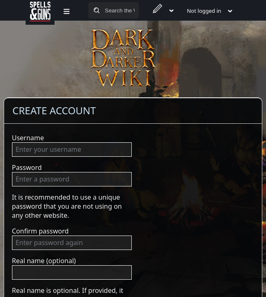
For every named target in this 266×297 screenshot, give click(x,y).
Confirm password (40, 231)
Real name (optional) (44, 260)
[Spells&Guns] (40, 10)
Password (27, 167)
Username (28, 137)
